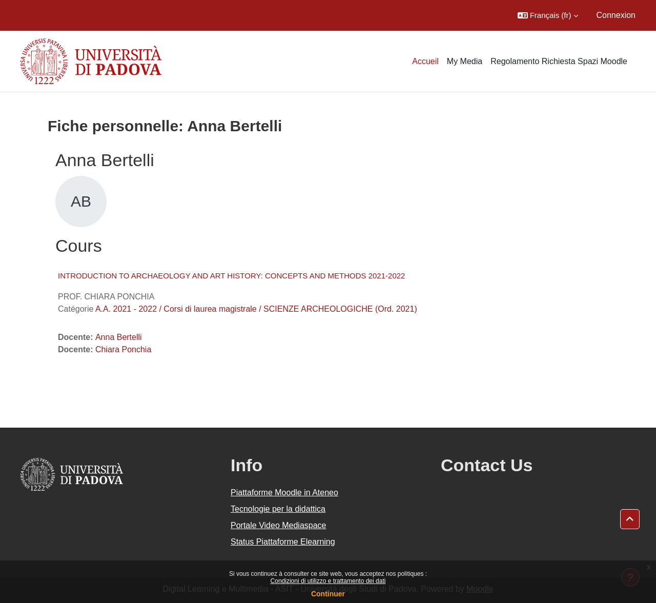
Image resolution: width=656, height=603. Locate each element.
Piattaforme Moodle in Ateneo (284, 492)
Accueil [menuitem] (425, 61)
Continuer (328, 594)
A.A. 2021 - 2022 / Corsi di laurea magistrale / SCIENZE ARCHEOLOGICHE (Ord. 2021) (256, 309)
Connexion (616, 15)
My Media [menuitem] (464, 61)
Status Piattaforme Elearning (283, 541)
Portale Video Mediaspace (278, 525)
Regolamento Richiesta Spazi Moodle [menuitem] (558, 61)
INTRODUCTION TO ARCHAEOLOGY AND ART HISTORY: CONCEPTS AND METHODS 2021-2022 (231, 275)
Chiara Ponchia (123, 349)
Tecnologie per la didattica (278, 509)
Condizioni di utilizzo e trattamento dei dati (328, 581)
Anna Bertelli (118, 337)
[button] (547, 15)
